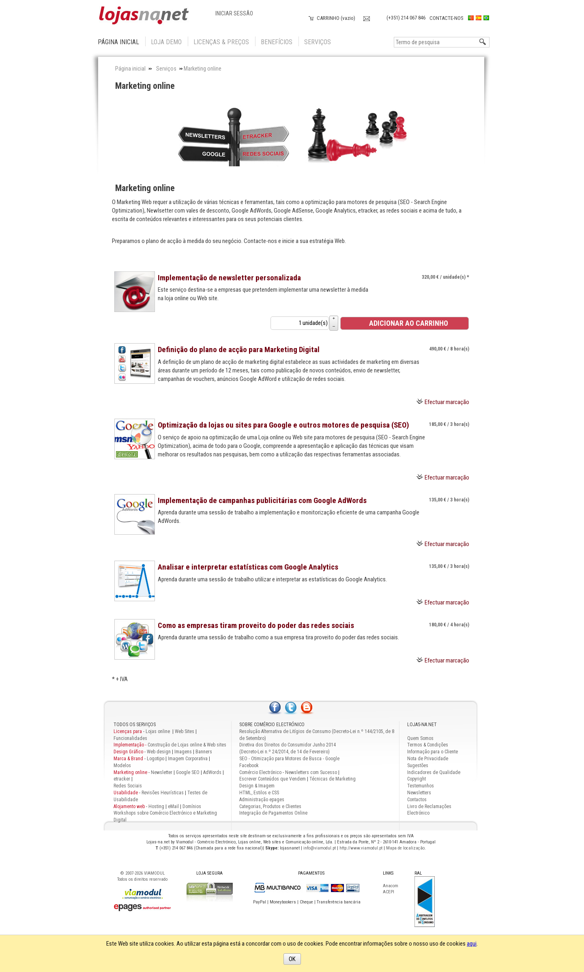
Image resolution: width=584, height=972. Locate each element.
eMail (173, 806)
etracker (122, 779)
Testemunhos (420, 786)
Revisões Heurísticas (163, 793)
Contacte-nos (446, 18)
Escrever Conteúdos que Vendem (272, 779)
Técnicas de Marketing (332, 779)
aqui (472, 943)
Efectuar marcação (447, 402)
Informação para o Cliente (432, 752)
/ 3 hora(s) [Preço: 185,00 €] (449, 424)
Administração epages (261, 799)
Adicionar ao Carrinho (403, 323)
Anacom (390, 885)
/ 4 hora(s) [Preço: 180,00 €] (449, 625)
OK (292, 959)
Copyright (416, 779)
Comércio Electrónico (260, 772)
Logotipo (155, 758)
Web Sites (184, 731)
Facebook (249, 765)
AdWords (211, 772)
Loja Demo (166, 42)
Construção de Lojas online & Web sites (170, 745)
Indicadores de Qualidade (433, 772)
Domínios (191, 806)
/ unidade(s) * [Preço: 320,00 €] (445, 277)
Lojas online (158, 731)
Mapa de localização (405, 848)
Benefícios (276, 42)
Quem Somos (420, 738)
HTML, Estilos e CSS (259, 793)
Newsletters (419, 793)
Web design (159, 752)
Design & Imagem (257, 786)
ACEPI (388, 892)
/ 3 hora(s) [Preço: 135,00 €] (449, 500)
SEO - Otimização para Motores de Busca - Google (289, 758)
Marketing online (145, 86)
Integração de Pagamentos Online (273, 813)
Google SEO (188, 772)
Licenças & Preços (221, 42)
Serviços (317, 42)
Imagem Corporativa (188, 758)
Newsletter (161, 772)
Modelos (122, 765)
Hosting (156, 806)
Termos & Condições (427, 745)
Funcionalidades (130, 738)
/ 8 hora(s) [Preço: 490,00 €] (449, 349)
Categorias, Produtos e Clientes (270, 806)
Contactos (417, 799)
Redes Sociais (128, 786)
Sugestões (417, 765)
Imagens (183, 752)
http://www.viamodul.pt (360, 848)
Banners (203, 752)
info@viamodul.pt (319, 848)
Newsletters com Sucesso (311, 772)
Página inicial (118, 42)
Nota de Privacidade (427, 758)
